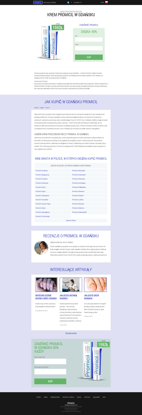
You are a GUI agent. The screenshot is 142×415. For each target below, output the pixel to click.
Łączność (96, 397)
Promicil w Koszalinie (42, 200)
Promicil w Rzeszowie (78, 179)
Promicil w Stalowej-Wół (79, 212)
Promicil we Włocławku (79, 187)
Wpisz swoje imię (39, 357)
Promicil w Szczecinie (42, 183)
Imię (76, 36)
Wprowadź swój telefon (41, 367)
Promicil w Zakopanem (42, 195)
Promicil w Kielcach (78, 195)
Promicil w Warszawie (78, 170)
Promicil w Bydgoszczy (42, 175)
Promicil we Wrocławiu (79, 183)
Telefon (77, 44)
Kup (89, 57)
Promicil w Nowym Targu (43, 204)
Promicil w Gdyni (41, 191)
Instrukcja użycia (68, 397)
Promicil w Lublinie (77, 200)
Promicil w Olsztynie (78, 204)
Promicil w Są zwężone (43, 212)
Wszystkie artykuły (71, 333)
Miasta (79, 397)
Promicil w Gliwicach (78, 191)
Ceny (104, 397)
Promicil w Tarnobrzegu (43, 216)
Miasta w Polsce (71, 220)
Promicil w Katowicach (79, 175)
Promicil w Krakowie (42, 170)
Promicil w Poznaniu (42, 179)
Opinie (45, 397)
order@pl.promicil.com (71, 405)
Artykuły (87, 397)
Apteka (38, 397)
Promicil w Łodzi (40, 187)
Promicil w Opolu (41, 208)
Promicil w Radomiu (78, 208)
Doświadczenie (55, 397)
